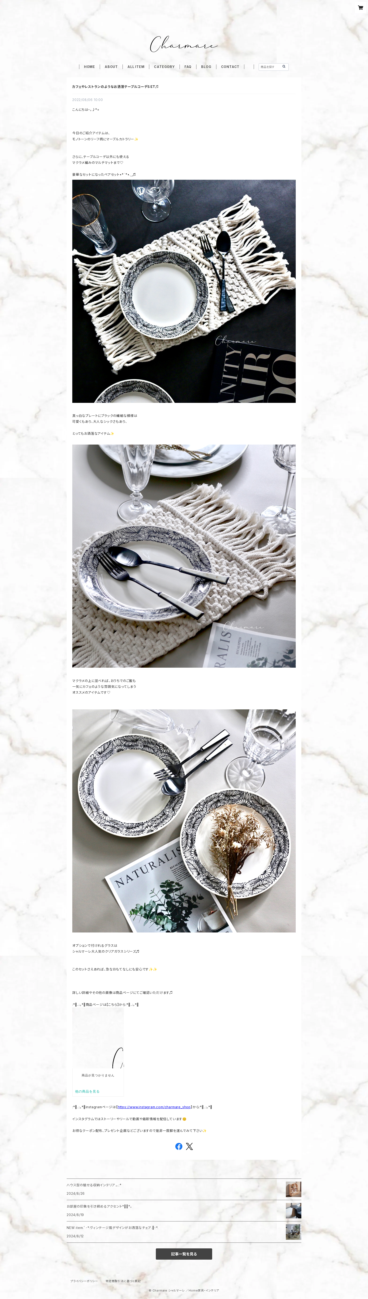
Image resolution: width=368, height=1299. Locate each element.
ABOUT (111, 67)
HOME (89, 67)
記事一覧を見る (184, 1254)
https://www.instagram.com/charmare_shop (154, 1107)
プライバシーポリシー (84, 1281)
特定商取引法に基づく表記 (123, 1281)
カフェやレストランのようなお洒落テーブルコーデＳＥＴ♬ (115, 87)
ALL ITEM (135, 67)
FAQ (188, 67)
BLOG (206, 67)
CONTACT (230, 67)
